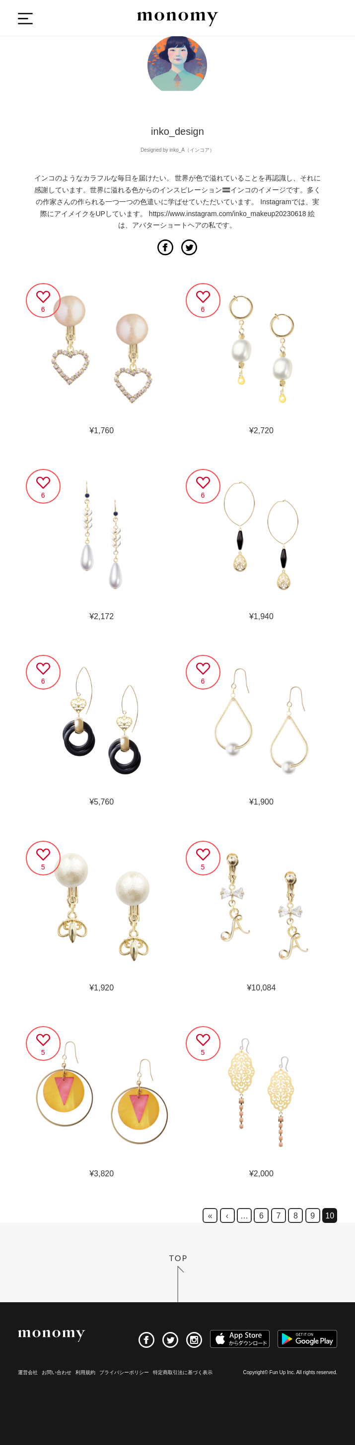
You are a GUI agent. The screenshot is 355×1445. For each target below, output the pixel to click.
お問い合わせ (56, 1372)
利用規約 (85, 1372)
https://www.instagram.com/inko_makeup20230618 (227, 214)
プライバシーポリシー (124, 1372)
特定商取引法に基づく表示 (183, 1372)
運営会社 (28, 1372)
